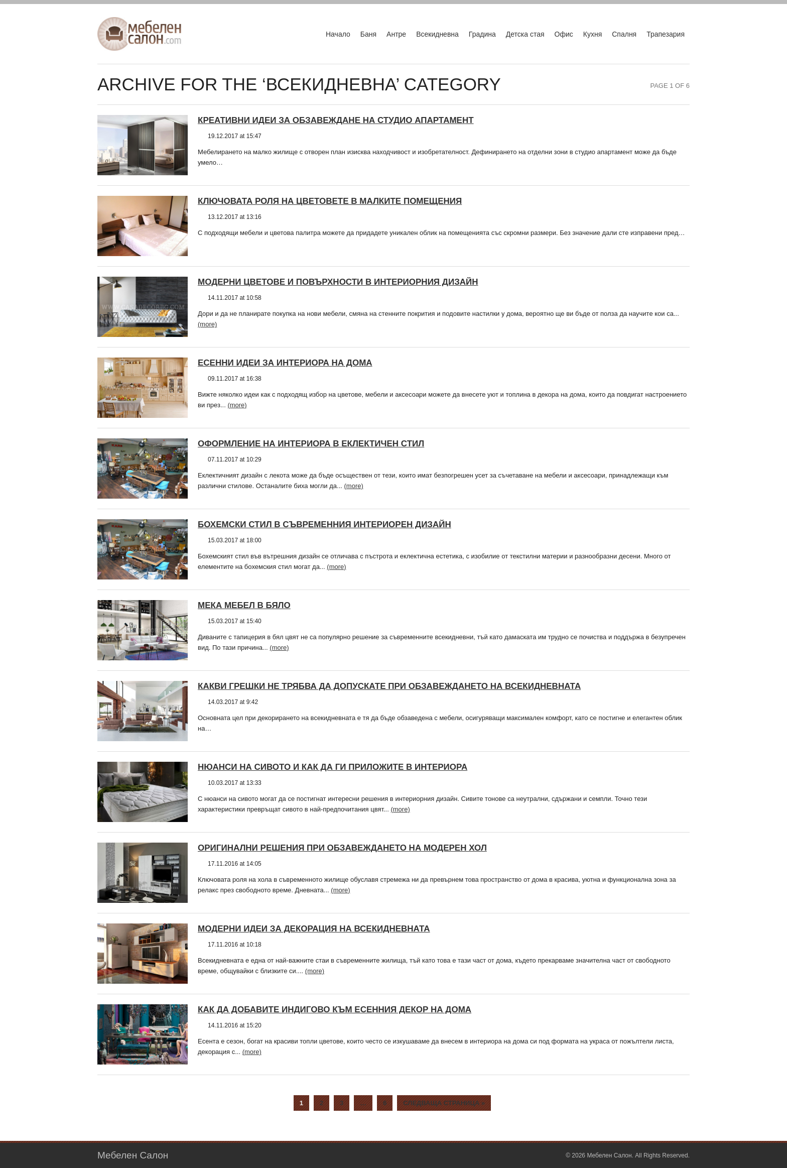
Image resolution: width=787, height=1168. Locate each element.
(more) (207, 324)
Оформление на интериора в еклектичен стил (311, 443)
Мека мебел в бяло (244, 605)
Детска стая (525, 34)
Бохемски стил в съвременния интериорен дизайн (324, 524)
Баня (368, 34)
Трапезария (665, 34)
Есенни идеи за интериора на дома (285, 363)
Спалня (624, 34)
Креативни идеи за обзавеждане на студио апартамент (336, 120)
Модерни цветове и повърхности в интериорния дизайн (338, 282)
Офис (564, 34)
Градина (482, 34)
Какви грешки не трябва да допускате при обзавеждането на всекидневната (389, 686)
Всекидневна (437, 34)
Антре (396, 34)
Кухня (592, 34)
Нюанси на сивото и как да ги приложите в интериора (332, 767)
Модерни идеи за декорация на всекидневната (314, 928)
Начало (338, 34)
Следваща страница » (444, 1103)
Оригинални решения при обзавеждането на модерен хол (342, 848)
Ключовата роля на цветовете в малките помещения (330, 201)
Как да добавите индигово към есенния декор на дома (334, 1009)
